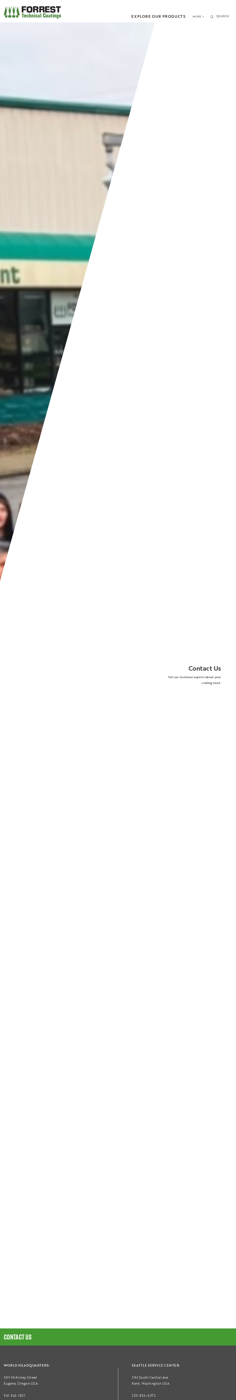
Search (222, 16)
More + (198, 16)
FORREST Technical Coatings (32, 12)
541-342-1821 (14, 1395)
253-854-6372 (144, 1395)
